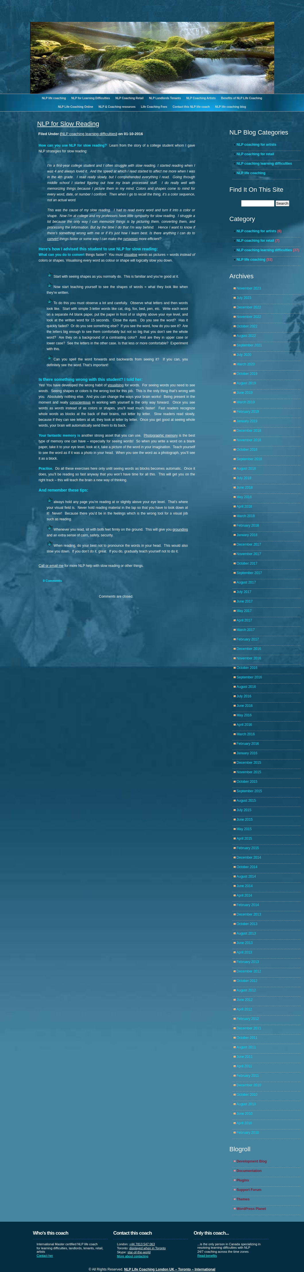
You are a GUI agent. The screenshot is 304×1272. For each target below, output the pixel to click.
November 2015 (249, 772)
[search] (257, 203)
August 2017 (246, 582)
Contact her (45, 1255)
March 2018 (246, 516)
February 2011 (248, 1076)
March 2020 (246, 364)
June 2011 (245, 1057)
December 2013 (249, 914)
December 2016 (249, 649)
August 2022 (246, 336)
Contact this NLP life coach (191, 106)
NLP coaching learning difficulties (88, 134)
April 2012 (244, 1009)
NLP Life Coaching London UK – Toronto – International (170, 1269)
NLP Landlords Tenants (165, 98)
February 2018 (248, 525)
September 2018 (249, 459)
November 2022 (249, 317)
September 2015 (249, 791)
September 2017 (249, 573)
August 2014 (246, 876)
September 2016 (249, 677)
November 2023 (249, 288)
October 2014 (247, 867)
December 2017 (249, 544)
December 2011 (249, 1028)
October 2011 (247, 1038)
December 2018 (249, 431)
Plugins (243, 1180)
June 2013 (245, 943)
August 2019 (246, 383)
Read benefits (207, 1255)
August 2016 (246, 687)
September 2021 (249, 345)
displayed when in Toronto (147, 1248)
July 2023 (244, 298)
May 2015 (244, 829)
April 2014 (244, 895)
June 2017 (245, 601)
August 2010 (246, 1104)
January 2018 (247, 535)
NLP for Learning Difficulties (90, 98)
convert (53, 239)
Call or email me (51, 566)
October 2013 (247, 924)
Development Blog (252, 1161)
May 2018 (244, 497)
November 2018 (249, 440)
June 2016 (245, 706)
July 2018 (244, 478)
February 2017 (248, 639)
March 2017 (246, 630)
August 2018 (246, 469)
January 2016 (247, 753)
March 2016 (246, 734)
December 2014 (249, 857)
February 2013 (248, 962)
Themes (243, 1199)
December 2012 (249, 971)
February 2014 (248, 905)
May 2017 (244, 611)
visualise (130, 255)
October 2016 (247, 668)
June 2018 (245, 488)
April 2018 (244, 506)
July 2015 (244, 810)
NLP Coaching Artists (201, 98)
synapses (130, 239)
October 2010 (247, 1095)
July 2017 (244, 592)
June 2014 (245, 886)
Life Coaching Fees (154, 106)
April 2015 (244, 839)
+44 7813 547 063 (142, 1244)
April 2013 (244, 952)
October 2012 (247, 981)
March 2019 (246, 402)
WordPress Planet (251, 1209)
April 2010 (244, 1123)
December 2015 (249, 763)
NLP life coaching (54, 98)
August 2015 (246, 801)
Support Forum (249, 1190)
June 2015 (245, 820)
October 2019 (247, 374)
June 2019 (245, 393)
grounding (180, 529)
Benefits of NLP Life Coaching (241, 98)
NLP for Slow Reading (68, 123)
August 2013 (246, 933)
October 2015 (247, 782)
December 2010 (249, 1085)
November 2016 (249, 658)
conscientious (80, 402)
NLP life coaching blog (230, 106)
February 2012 (248, 1019)
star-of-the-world (138, 1252)
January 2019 (247, 421)
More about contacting (132, 1256)
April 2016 (244, 725)
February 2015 (248, 848)
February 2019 (248, 412)
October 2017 (247, 563)
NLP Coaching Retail (129, 98)
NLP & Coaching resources (116, 106)
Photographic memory (161, 435)
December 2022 (249, 307)
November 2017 (249, 554)
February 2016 (248, 744)
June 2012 (245, 1000)
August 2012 (246, 990)
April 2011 (244, 1066)
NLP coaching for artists (256, 145)
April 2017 (244, 620)
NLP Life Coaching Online (75, 106)
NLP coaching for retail (255, 154)
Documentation (249, 1171)
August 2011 (246, 1047)
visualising (115, 385)
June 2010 (245, 1114)
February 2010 (248, 1133)
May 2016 (244, 715)
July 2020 (244, 355)
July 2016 (244, 696)
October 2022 (247, 326)
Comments (52, 580)
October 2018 (247, 450)
